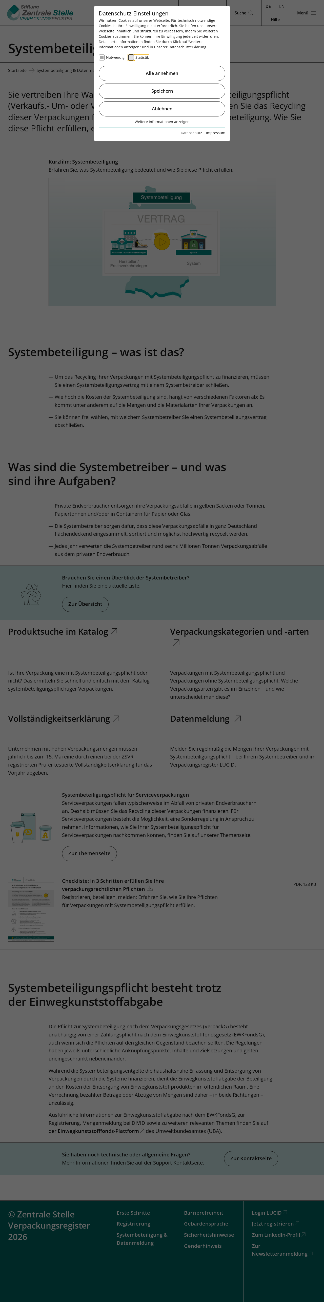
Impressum (215, 132)
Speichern (162, 91)
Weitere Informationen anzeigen (162, 121)
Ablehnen (162, 109)
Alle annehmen (162, 73)
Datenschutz (191, 132)
